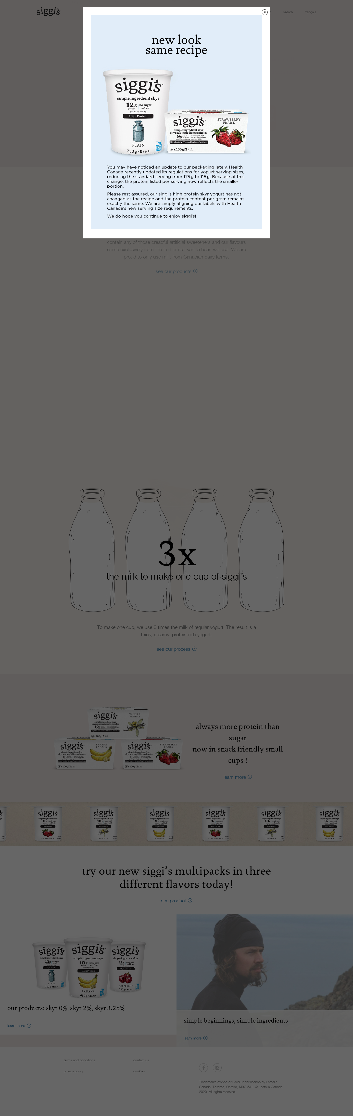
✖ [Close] (265, 12)
